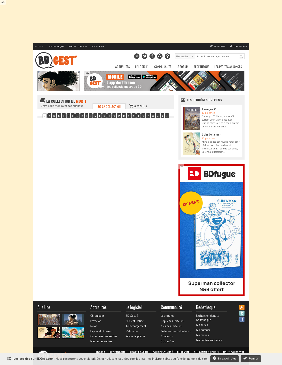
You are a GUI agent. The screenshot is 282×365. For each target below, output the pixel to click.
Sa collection (109, 106)
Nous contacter (234, 352)
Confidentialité (162, 352)
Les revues (202, 335)
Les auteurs (203, 330)
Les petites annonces (228, 66)
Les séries (202, 325)
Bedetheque (56, 46)
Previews (95, 321)
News (93, 326)
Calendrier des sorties (103, 336)
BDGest (40, 46)
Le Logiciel (142, 66)
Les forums (167, 316)
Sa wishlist (138, 106)
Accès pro (97, 46)
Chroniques (97, 316)
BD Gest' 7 (132, 316)
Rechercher (241, 56)
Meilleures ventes (101, 341)
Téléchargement (136, 326)
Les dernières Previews (204, 99)
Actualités (122, 66)
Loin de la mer (211, 134)
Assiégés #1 (209, 109)
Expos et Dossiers (101, 331)
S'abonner (132, 331)
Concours (167, 336)
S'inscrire (218, 46)
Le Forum (182, 66)
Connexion (238, 46)
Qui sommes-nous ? (206, 352)
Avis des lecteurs (171, 326)
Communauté (162, 66)
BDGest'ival (168, 341)
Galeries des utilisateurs (176, 331)
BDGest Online (78, 46)
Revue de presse (135, 336)
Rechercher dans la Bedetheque (207, 318)
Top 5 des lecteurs (172, 321)
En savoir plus (224, 358)
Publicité (183, 352)
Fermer (250, 358)
